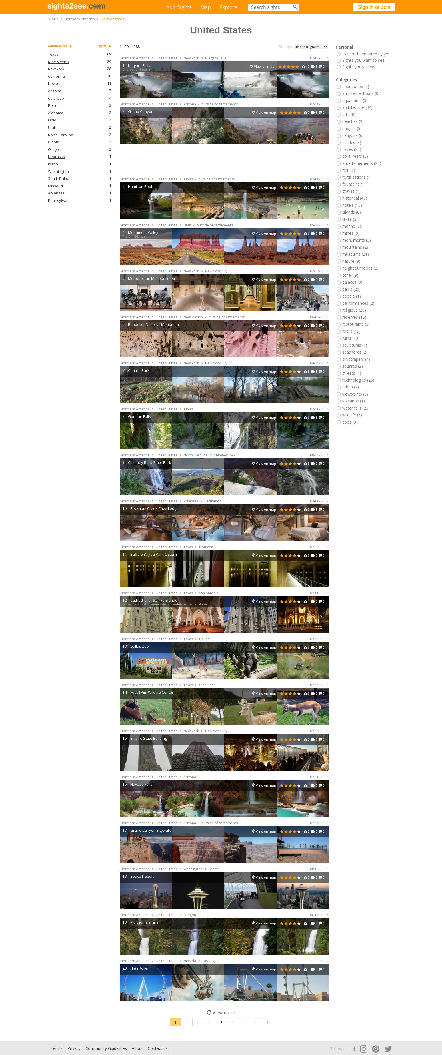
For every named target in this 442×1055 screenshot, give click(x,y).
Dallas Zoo (139, 646)
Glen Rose (207, 685)
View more (221, 1012)
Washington (58, 171)
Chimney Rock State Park (149, 462)
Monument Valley (143, 232)
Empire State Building (148, 738)
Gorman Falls (139, 416)
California (56, 76)
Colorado (56, 98)
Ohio (52, 120)
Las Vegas (210, 960)
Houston (206, 547)
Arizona (54, 91)
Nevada (55, 83)
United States (166, 58)
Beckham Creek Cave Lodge (154, 508)
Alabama (55, 113)
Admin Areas (60, 46)
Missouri (55, 186)
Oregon (54, 149)
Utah (52, 127)
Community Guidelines (106, 1048)
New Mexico (58, 61)
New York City (216, 271)
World (53, 18)
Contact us (158, 1048)
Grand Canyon (140, 111)
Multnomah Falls (144, 922)
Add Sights (179, 7)
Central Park (138, 370)
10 (266, 1022)
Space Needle (142, 876)
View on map (264, 66)
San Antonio (209, 593)
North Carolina (60, 135)
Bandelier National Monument (154, 324)
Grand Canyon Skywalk (150, 830)
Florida (54, 105)
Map (205, 7)
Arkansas (56, 193)
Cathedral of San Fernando (153, 600)
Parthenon (213, 501)
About (137, 1048)
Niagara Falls (215, 58)
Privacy (74, 1048)
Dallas (204, 639)
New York (56, 69)
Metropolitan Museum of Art (152, 278)
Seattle (214, 869)
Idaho (53, 164)
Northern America (79, 18)
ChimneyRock (224, 455)
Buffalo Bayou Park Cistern (153, 554)
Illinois (53, 142)
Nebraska (56, 156)
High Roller (139, 968)
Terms (57, 1048)
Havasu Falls (141, 784)
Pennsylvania (60, 200)
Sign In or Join (374, 7)
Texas (53, 54)
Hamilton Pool (140, 186)
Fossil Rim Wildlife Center (151, 692)
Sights (104, 46)
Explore (228, 7)
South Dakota (60, 178)
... (244, 1022)
